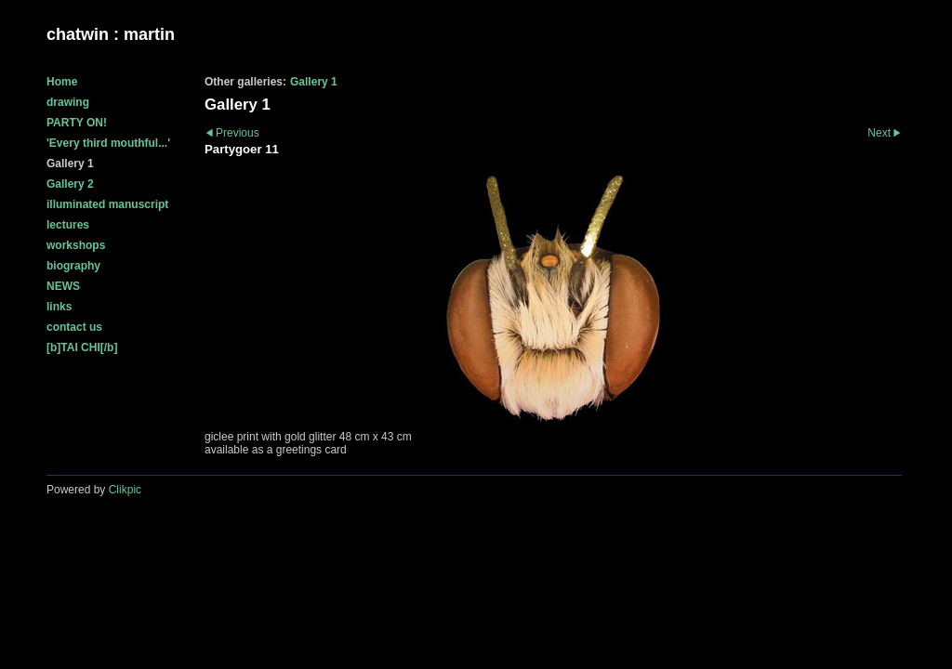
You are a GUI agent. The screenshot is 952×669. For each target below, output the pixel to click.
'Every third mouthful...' (108, 143)
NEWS (63, 286)
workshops (75, 245)
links (59, 306)
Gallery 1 (70, 163)
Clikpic (125, 489)
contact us (74, 327)
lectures (67, 224)
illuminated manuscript (107, 204)
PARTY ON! (76, 122)
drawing (67, 102)
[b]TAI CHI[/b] (81, 347)
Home (61, 81)
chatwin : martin (110, 34)
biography (73, 265)
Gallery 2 (70, 183)
